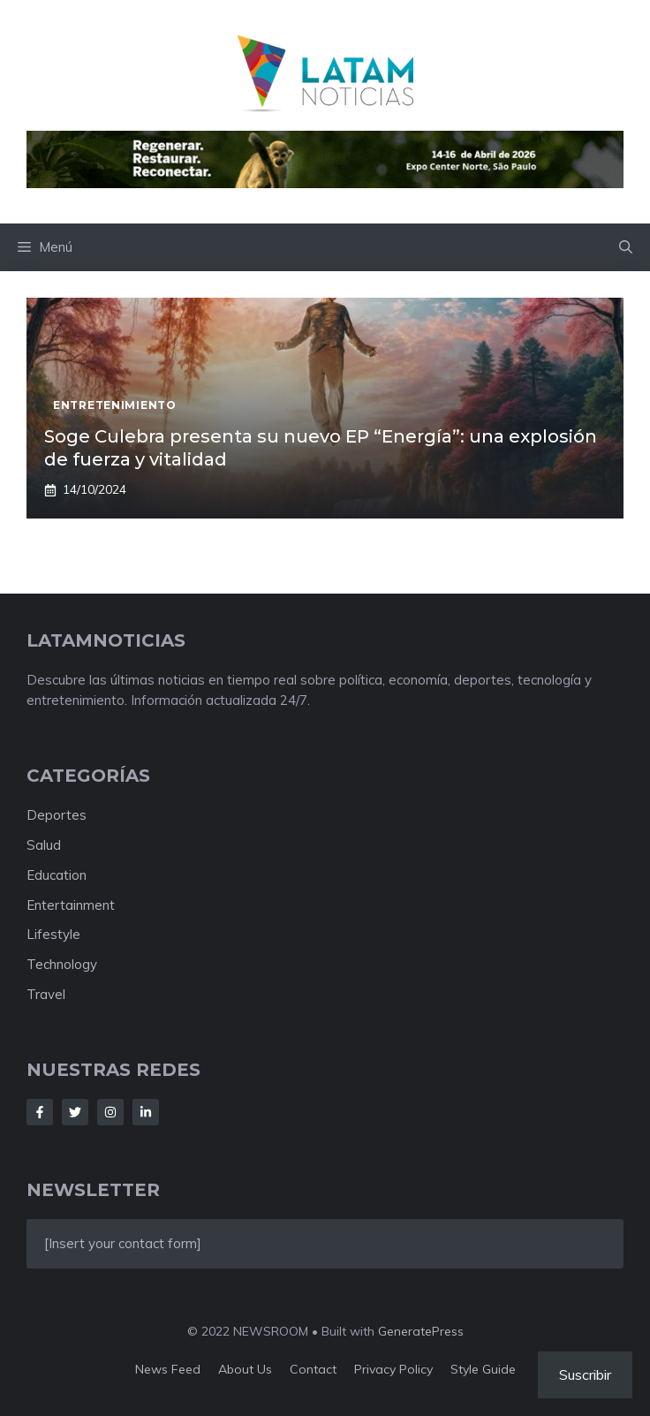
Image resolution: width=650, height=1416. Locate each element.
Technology (61, 964)
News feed (167, 1369)
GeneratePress (421, 1331)
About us (245, 1369)
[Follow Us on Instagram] (110, 1112)
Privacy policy (393, 1369)
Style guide (483, 1369)
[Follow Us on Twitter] (75, 1112)
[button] (625, 247)
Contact (313, 1369)
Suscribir (585, 1374)
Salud (43, 845)
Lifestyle (53, 934)
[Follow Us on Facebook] (39, 1112)
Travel (45, 994)
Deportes (56, 814)
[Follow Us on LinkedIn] (145, 1112)
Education (56, 875)
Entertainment (70, 905)
